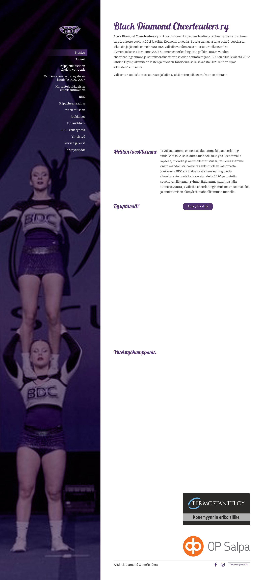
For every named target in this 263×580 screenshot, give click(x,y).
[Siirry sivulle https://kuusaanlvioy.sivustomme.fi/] (216, 407)
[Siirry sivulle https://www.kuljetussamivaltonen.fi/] (216, 472)
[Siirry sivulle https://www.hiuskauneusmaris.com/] (216, 446)
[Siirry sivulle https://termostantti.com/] (216, 509)
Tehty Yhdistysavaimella (238, 565)
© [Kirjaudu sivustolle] (115, 565)
